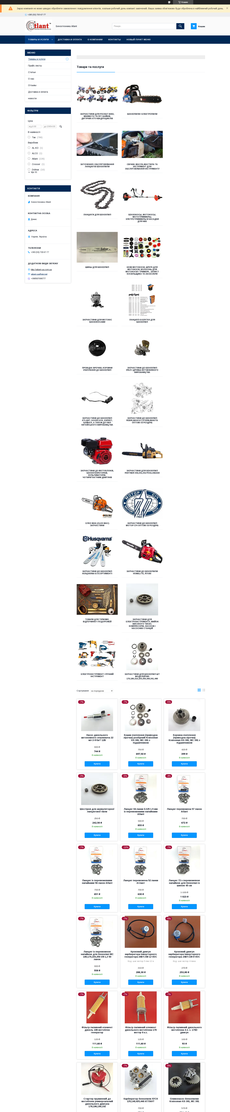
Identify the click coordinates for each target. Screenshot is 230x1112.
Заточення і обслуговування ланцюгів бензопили (185, 115)
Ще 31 (34, 172)
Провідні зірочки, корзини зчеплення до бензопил (141, 270)
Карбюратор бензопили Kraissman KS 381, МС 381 (141, 971)
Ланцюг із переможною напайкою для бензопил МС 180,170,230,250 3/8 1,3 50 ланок (97, 756)
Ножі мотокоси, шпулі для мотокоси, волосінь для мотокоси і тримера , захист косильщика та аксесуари (140, 220)
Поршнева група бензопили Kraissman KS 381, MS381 (184, 971)
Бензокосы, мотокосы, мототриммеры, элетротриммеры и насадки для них (185, 167)
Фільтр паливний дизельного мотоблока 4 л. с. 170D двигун (184, 831)
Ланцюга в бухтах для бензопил (97, 270)
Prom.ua (130, 1102)
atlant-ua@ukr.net (39, 274)
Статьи (32, 72)
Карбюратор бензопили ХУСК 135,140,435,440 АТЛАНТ (141, 901)
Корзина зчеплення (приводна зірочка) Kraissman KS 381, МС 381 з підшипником (184, 540)
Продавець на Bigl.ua (115, 1105)
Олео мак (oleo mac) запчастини (141, 373)
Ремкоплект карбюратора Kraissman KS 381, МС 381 (97, 971)
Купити (97, 565)
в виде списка (203, 492)
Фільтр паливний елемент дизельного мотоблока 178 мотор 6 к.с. (141, 831)
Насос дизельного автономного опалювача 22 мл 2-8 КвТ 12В (97, 538)
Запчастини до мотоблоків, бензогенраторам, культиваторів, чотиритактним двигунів (185, 323)
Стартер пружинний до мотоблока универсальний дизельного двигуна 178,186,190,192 (97, 903)
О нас (31, 78)
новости (32, 98)
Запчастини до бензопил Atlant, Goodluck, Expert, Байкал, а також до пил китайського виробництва (97, 323)
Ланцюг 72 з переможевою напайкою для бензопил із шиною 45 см (184, 684)
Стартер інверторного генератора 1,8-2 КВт (141, 1039)
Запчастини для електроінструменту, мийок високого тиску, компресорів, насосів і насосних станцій (96, 475)
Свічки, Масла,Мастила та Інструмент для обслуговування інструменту (96, 167)
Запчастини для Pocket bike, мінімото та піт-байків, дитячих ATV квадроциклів (97, 116)
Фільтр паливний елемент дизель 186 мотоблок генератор (97, 831)
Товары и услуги (38, 39)
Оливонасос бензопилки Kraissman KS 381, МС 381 (184, 901)
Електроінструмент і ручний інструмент (140, 472)
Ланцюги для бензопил (141, 164)
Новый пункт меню (138, 39)
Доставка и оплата (70, 39)
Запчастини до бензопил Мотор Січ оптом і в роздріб (185, 373)
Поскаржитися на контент (111, 1108)
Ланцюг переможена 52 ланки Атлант (140, 682)
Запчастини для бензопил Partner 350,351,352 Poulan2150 (96, 374)
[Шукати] (180, 26)
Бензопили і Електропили (141, 114)
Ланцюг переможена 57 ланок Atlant (184, 611)
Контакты (114, 39)
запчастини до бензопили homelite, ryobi (141, 424)
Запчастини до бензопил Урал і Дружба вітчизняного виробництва (185, 271)
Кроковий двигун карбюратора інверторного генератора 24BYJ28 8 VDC (184, 755)
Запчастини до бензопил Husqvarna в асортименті (97, 424)
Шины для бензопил (97, 217)
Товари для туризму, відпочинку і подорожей (185, 424)
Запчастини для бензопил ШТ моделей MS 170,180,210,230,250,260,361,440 (185, 473)
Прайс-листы (35, 65)
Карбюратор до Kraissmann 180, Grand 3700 (97, 1039)
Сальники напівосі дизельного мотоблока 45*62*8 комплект (184, 1041)
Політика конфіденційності (137, 1108)
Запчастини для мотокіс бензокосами (185, 218)
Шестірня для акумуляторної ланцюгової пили (97, 611)
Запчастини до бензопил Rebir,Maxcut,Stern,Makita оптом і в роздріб (141, 322)
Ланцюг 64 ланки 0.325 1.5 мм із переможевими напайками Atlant (141, 612)
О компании (95, 39)
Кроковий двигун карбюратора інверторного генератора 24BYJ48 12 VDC (140, 755)
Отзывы (32, 85)
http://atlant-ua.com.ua (41, 269)
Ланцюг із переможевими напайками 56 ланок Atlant (97, 682)
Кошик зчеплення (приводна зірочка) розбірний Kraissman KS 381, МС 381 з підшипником (141, 540)
